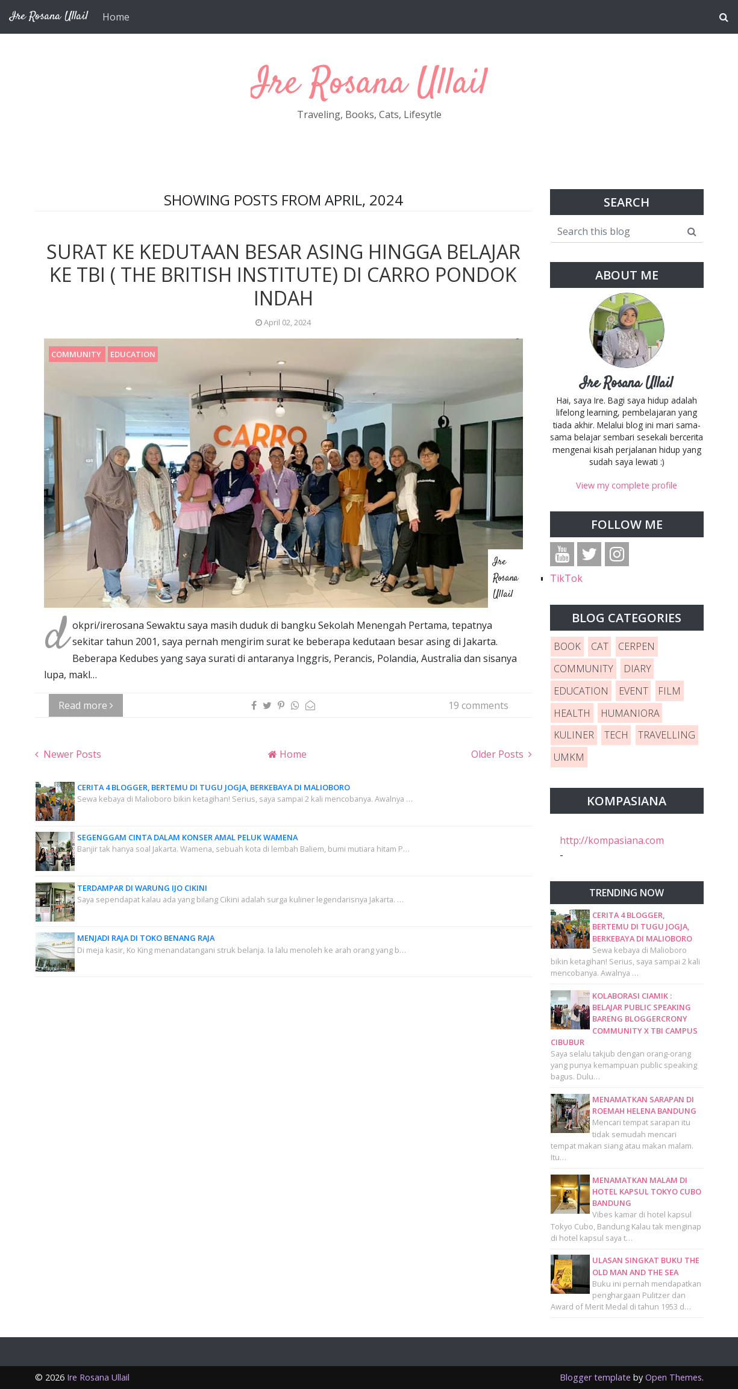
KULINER (574, 734)
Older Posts (498, 754)
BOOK (567, 646)
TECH (616, 734)
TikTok (566, 578)
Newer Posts (71, 754)
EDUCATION (132, 354)
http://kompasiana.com (612, 840)
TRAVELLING (666, 734)
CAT (599, 646)
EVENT (633, 691)
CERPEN (636, 646)
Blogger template (595, 1377)
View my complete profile (626, 485)
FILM (669, 691)
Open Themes (673, 1377)
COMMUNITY (77, 354)
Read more (85, 705)
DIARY (637, 668)
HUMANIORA (630, 713)
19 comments (478, 705)
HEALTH (572, 713)
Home (116, 16)
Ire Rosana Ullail (369, 84)
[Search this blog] (615, 231)
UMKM (569, 757)
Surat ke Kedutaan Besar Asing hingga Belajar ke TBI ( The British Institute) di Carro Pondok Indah (283, 275)
